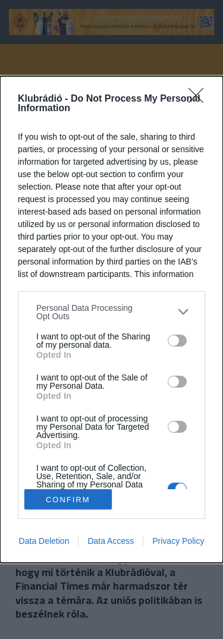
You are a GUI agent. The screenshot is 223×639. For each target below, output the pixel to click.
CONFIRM (68, 499)
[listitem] (111, 312)
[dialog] (111, 320)
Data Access (110, 541)
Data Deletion (44, 541)
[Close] (200, 99)
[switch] (177, 341)
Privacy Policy (178, 541)
